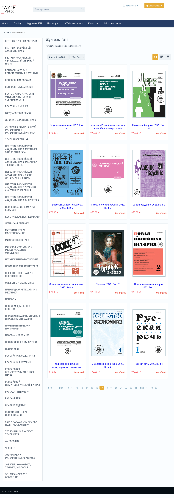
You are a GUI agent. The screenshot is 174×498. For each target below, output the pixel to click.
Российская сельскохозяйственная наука (19, 372)
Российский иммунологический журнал (22, 383)
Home (6, 32)
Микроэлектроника (17, 240)
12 (77, 388)
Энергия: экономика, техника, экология (18, 466)
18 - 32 (154, 388)
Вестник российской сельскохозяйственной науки (19, 60)
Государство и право (18, 113)
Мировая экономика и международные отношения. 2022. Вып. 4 (67, 367)
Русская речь (13, 398)
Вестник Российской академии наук (18, 49)
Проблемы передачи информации (17, 327)
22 (126, 388)
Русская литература (17, 391)
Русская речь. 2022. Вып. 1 (149, 363)
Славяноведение (15, 405)
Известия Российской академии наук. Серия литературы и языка (18, 174)
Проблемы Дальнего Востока (17, 308)
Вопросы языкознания (19, 86)
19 (111, 388)
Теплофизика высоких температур (19, 433)
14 (87, 388)
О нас (5, 23)
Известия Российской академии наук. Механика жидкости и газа (21, 149)
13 (82, 388)
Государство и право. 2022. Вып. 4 (67, 127)
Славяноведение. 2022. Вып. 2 (149, 204)
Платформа (53, 23)
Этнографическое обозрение (16, 476)
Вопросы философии (18, 80)
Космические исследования (22, 216)
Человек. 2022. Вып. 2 (108, 284)
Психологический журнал (21, 342)
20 (116, 388)
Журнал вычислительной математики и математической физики (20, 129)
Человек (10, 448)
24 (136, 388)
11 (72, 388)
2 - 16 (50, 388)
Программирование (17, 335)
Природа (10, 299)
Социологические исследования (16, 413)
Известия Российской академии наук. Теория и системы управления (20, 187)
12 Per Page (77, 57)
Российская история (18, 362)
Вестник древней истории (21, 41)
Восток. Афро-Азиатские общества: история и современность (19, 96)
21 (121, 388)
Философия (12, 441)
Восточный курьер (16, 106)
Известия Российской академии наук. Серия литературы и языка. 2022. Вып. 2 (108, 128)
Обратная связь (112, 23)
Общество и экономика (19, 282)
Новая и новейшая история (22, 266)
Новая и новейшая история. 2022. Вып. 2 (149, 286)
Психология (12, 348)
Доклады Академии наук (20, 119)
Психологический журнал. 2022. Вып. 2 (108, 206)
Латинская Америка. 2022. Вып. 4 (149, 127)
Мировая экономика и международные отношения (19, 249)
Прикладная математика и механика (21, 291)
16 (97, 388)
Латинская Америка (17, 223)
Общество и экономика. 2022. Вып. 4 (108, 365)
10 (67, 388)
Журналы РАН (34, 23)
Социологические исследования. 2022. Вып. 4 (66, 286)
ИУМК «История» (74, 23)
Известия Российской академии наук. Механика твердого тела (21, 162)
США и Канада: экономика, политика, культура (21, 423)
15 (92, 388)
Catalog (18, 23)
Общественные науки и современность (19, 275)
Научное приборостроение (21, 259)
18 (106, 388)
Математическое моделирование (15, 232)
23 (131, 388)
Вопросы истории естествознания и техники (21, 72)
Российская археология (20, 355)
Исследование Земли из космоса (20, 208)
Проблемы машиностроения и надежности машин (22, 317)
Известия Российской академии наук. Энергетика (22, 199)
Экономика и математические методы (20, 456)
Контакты (93, 23)
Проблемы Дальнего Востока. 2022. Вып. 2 (67, 206)
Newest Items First (58, 57)
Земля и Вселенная (16, 139)
